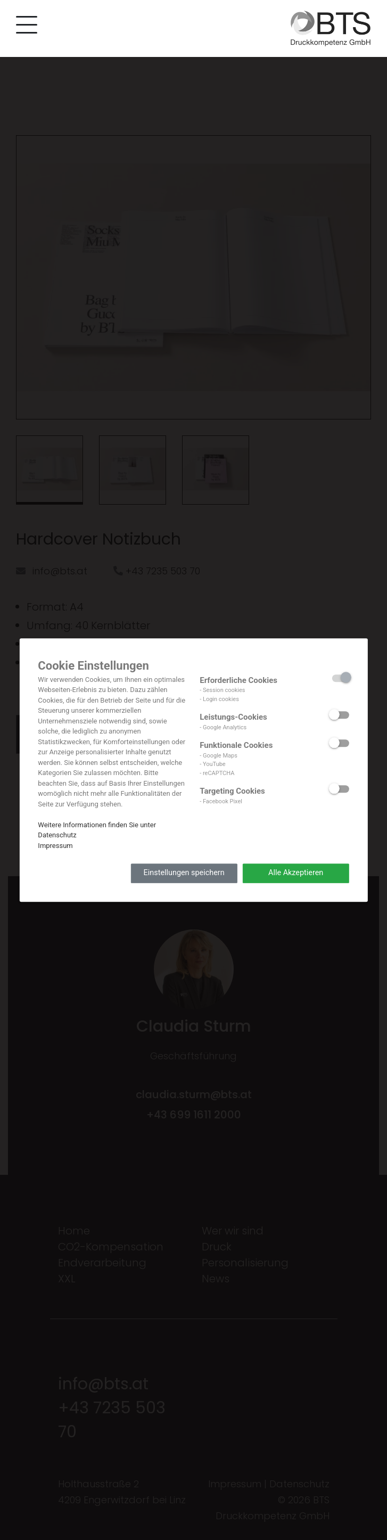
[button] (24, 27)
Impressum (55, 846)
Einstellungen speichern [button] (184, 873)
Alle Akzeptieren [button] (295, 873)
